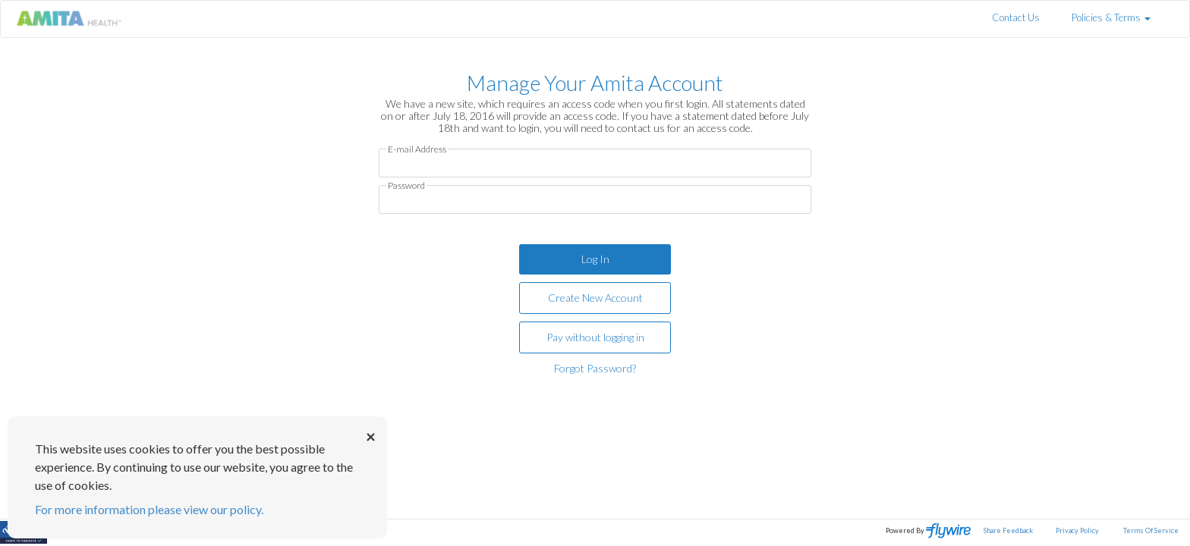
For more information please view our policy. (149, 509)
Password (406, 185)
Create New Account (595, 297)
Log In (595, 259)
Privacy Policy (1077, 530)
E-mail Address (417, 149)
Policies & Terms (1111, 17)
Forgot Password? (595, 368)
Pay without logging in (595, 337)
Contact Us (1016, 17)
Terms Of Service (1151, 530)
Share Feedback (1008, 530)
